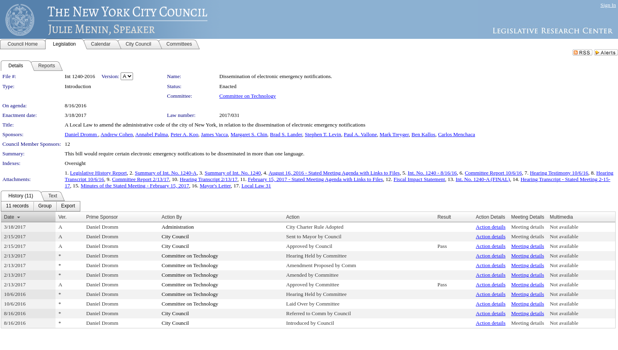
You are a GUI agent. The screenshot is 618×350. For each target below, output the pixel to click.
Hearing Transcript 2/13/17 (208, 179)
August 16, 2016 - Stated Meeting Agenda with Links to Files (333, 173)
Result (444, 217)
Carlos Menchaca (456, 134)
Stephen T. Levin (323, 134)
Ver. (62, 217)
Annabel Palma (151, 134)
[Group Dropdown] (45, 206)
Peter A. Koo (184, 134)
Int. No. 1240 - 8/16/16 (432, 173)
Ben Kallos (423, 134)
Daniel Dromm (81, 134)
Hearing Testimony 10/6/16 (559, 173)
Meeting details (527, 227)
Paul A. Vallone (360, 134)
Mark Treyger (394, 134)
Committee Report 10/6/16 (493, 173)
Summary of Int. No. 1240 (233, 173)
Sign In (608, 5)
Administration (178, 227)
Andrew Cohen (117, 134)
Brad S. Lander (286, 134)
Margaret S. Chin (249, 134)
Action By (172, 217)
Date (9, 217)
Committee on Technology (247, 96)
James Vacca (214, 134)
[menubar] (40, 206)
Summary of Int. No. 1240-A (166, 173)
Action (292, 217)
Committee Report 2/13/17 (140, 179)
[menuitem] (17, 206)
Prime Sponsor (102, 217)
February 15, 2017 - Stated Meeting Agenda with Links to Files (315, 179)
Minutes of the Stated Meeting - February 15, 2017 (135, 186)
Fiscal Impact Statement (419, 179)
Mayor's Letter (215, 186)
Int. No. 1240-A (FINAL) (483, 179)
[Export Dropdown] (68, 206)
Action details (490, 227)
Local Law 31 (256, 186)
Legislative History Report (98, 173)
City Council (175, 236)
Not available (564, 227)
